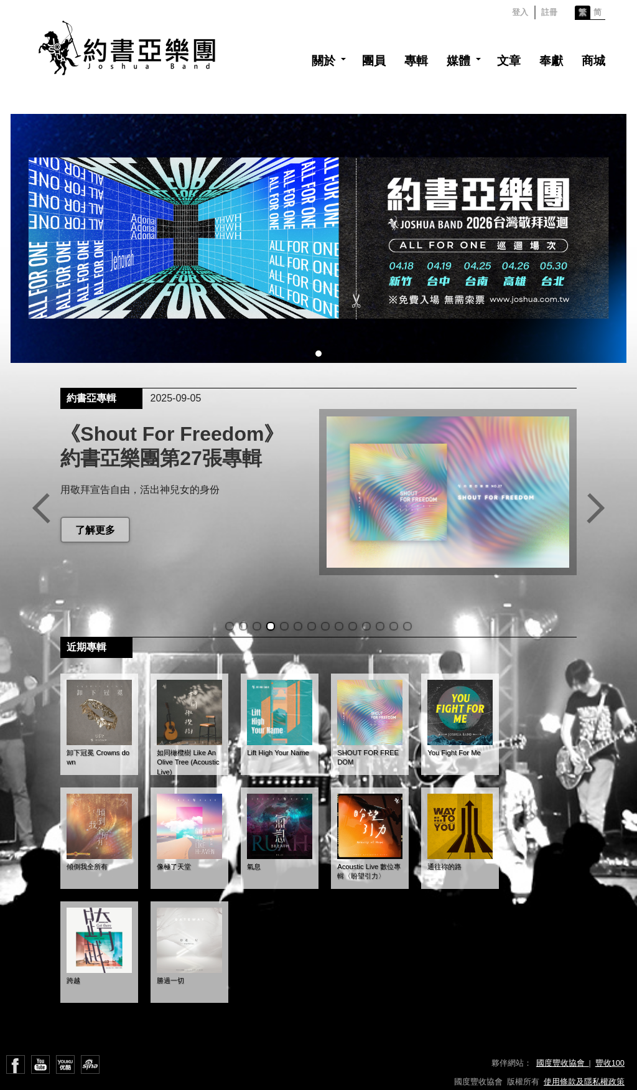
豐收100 (610, 1063)
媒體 (458, 60)
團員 (374, 60)
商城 (593, 60)
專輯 (416, 60)
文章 (509, 60)
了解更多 (95, 530)
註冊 (549, 12)
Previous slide (41, 508)
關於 (323, 60)
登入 (520, 12)
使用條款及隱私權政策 (584, 1081)
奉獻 (551, 60)
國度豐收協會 (562, 1063)
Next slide (596, 508)
